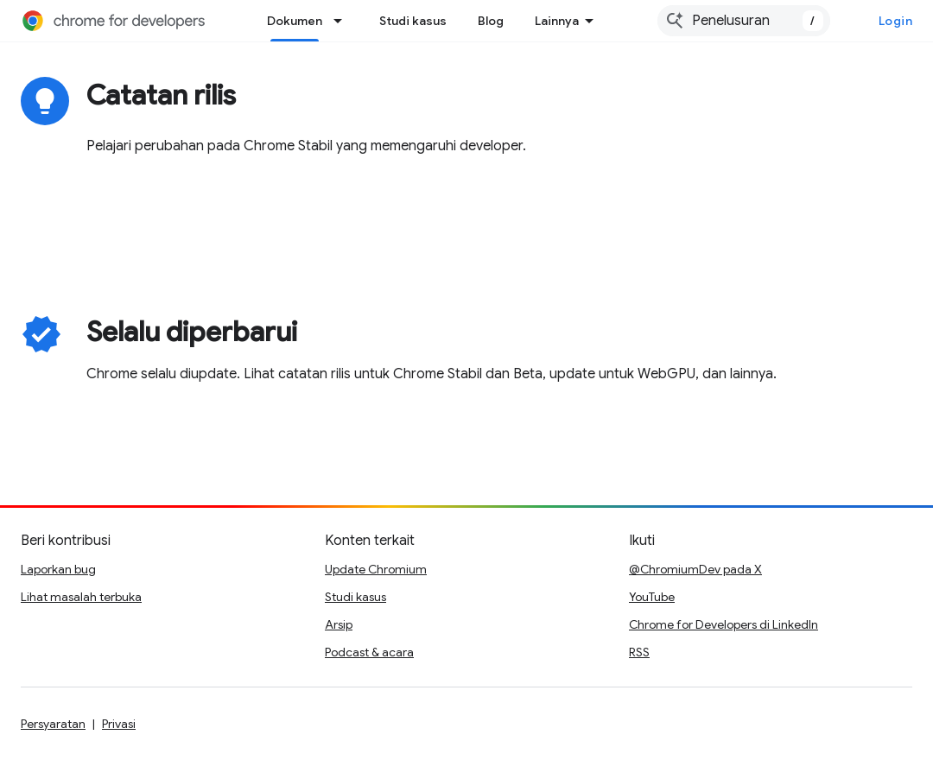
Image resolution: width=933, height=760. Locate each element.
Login (896, 20)
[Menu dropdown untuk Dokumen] (343, 20)
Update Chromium (376, 569)
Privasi (119, 724)
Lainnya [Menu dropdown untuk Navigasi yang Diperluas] (557, 20)
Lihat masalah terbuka (81, 597)
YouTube (652, 597)
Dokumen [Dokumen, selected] (294, 20)
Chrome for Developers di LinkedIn (723, 624)
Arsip (338, 624)
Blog (491, 20)
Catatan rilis (161, 95)
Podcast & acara (369, 652)
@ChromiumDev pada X (695, 569)
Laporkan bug (58, 569)
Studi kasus (413, 20)
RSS (639, 652)
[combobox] (743, 20)
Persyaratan (53, 724)
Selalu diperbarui (191, 331)
